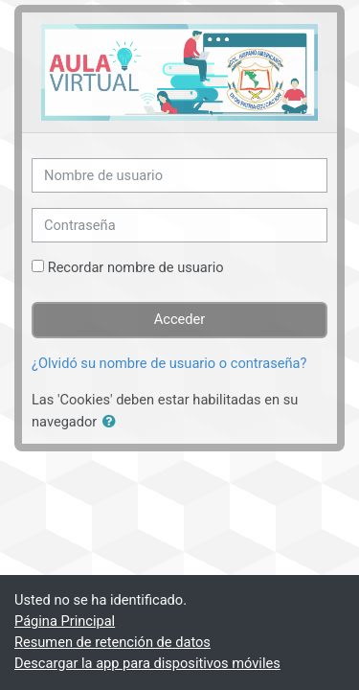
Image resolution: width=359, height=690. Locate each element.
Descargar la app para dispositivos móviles (147, 663)
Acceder (180, 319)
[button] (113, 422)
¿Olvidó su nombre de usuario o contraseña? (169, 363)
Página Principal (64, 621)
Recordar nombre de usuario (136, 267)
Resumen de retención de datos (112, 642)
